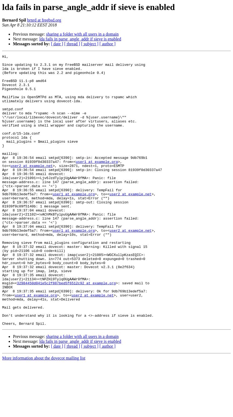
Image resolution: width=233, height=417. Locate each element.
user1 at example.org (97, 183)
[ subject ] (89, 44)
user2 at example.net (32, 188)
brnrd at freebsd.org (44, 20)
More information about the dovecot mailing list (43, 412)
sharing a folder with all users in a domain (82, 34)
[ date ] (57, 44)
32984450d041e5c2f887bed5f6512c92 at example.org (66, 329)
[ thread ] (72, 44)
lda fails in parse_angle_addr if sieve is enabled (80, 39)
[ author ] (108, 44)
